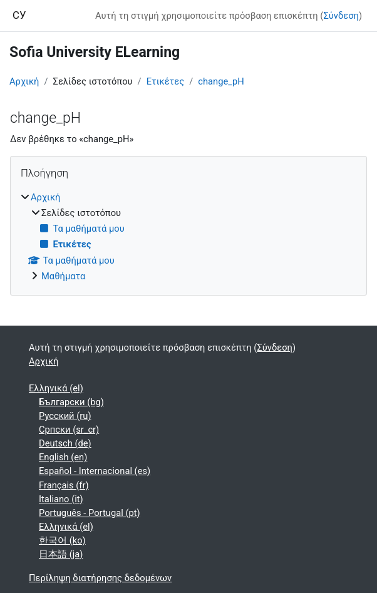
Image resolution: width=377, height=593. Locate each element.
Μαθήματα (63, 276)
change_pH (221, 81)
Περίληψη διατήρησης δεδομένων (100, 578)
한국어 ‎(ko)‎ (62, 540)
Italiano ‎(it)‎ (61, 499)
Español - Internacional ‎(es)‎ (94, 471)
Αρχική (24, 81)
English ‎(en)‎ (63, 457)
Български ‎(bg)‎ (71, 402)
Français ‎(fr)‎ (64, 485)
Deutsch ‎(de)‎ (65, 443)
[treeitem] (188, 236)
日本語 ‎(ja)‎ (61, 554)
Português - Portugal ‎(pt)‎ (89, 512)
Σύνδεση (340, 15)
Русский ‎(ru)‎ (65, 415)
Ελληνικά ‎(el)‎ (56, 388)
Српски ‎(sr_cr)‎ (69, 429)
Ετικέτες (166, 81)
